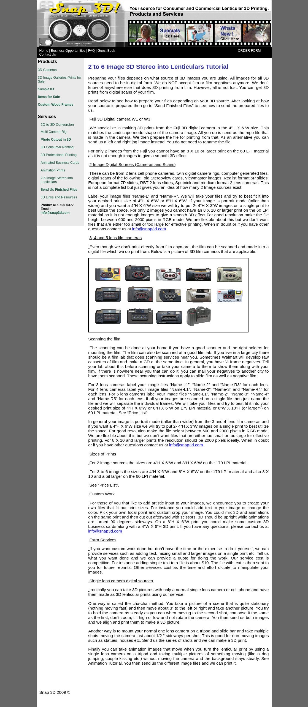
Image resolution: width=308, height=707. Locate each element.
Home (43, 51)
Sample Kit (46, 89)
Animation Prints (53, 170)
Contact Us (47, 54)
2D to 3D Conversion (57, 124)
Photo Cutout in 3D (56, 139)
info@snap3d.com (149, 228)
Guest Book (106, 51)
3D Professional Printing (59, 155)
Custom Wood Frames (56, 105)
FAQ (91, 51)
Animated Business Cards (60, 163)
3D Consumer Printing (57, 147)
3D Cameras (47, 70)
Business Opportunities (68, 51)
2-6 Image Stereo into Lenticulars (57, 180)
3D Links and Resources (59, 197)
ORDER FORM (249, 51)
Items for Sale (49, 97)
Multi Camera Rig (54, 132)
